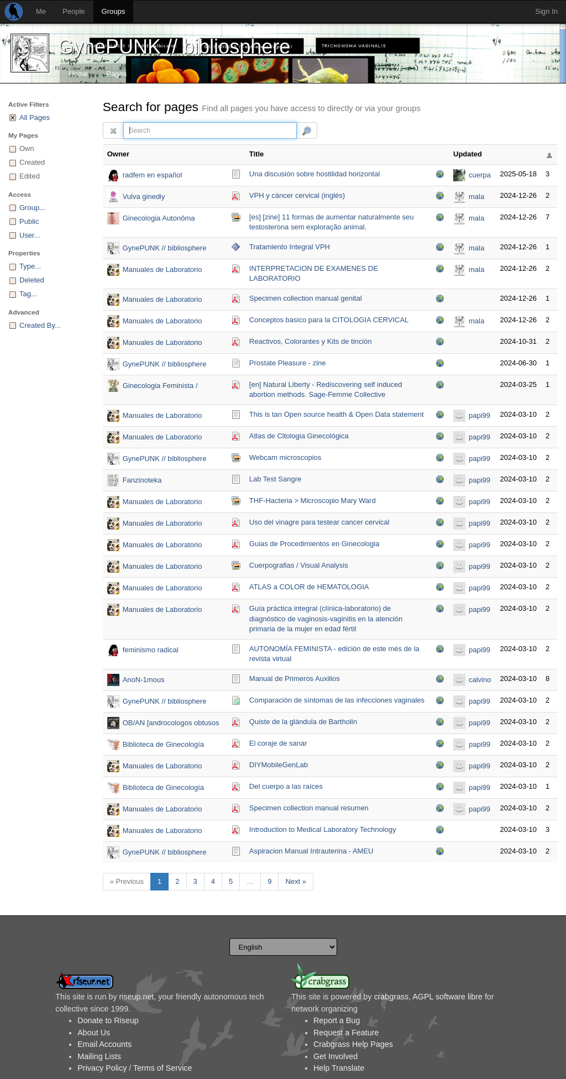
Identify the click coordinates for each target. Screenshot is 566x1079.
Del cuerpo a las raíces (286, 786)
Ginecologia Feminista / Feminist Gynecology (160, 386)
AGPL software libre (447, 996)
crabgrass (391, 996)
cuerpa (480, 175)
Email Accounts (104, 1044)
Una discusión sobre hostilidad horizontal (314, 174)
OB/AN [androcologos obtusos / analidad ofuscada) (171, 724)
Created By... (40, 325)
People (73, 11)
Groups (113, 11)
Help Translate (338, 1068)
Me (41, 11)
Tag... (28, 294)
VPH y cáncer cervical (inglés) (297, 195)
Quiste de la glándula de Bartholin (303, 721)
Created (32, 162)
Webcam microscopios (285, 457)
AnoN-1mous (144, 679)
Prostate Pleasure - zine (287, 363)
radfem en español (152, 175)
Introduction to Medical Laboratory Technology (322, 829)
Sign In (547, 11)
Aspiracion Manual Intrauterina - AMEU (311, 851)
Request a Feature (346, 1032)
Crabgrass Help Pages (353, 1044)
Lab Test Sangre (275, 479)
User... (29, 235)
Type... (30, 266)
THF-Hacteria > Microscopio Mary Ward (312, 500)
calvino (480, 679)
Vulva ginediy (144, 196)
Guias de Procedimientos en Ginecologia (314, 544)
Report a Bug (336, 1020)
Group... (32, 207)
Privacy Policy (102, 1068)
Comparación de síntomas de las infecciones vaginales (336, 700)
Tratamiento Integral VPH (289, 247)
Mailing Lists (99, 1056)
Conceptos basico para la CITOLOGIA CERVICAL (329, 320)
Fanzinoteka (142, 480)
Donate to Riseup (107, 1020)
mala (476, 196)
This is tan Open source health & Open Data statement (336, 414)
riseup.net (136, 996)
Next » (295, 881)
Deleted (31, 280)
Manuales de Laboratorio (162, 269)
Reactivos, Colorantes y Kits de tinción (310, 341)
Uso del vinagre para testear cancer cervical (319, 522)
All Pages (34, 117)
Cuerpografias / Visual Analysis (298, 565)
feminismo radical (151, 650)
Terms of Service (162, 1068)
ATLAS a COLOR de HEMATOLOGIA (309, 587)
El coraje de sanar (278, 743)
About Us (93, 1032)
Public (29, 221)
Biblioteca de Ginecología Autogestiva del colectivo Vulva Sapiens (172, 745)
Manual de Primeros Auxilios (294, 678)
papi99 (479, 415)
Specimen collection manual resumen (309, 808)
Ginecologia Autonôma (159, 218)
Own (26, 148)
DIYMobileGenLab (278, 765)
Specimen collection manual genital (305, 298)
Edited (29, 176)
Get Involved (335, 1056)
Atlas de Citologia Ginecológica (299, 436)
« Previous (127, 881)
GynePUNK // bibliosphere (174, 46)
